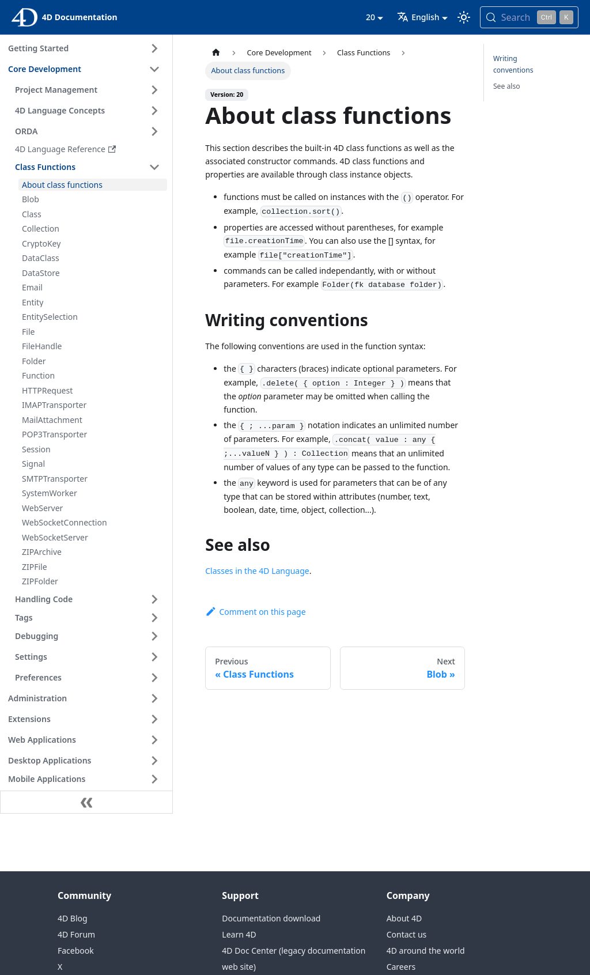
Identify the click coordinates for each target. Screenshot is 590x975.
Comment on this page (255, 611)
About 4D (404, 918)
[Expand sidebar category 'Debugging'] (154, 636)
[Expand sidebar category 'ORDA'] (154, 131)
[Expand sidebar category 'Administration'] (154, 698)
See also (506, 86)
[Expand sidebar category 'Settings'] (154, 657)
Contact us (407, 934)
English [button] (418, 17)
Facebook (76, 950)
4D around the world (426, 950)
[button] (89, 618)
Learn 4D (239, 934)
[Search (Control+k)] (529, 17)
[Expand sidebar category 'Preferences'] (154, 677)
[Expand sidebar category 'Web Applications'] (154, 740)
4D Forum (76, 934)
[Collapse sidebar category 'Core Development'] (154, 69)
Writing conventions (513, 64)
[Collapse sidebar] (86, 802)
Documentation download (271, 918)
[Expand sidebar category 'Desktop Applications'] (154, 760)
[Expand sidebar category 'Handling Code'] (154, 599)
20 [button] (370, 17)
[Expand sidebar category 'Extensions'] (154, 719)
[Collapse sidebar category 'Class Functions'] (154, 167)
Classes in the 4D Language (257, 570)
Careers (401, 966)
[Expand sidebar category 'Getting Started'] (154, 48)
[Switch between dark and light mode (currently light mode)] (464, 17)
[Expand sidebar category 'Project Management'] (154, 90)
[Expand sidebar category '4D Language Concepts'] (154, 110)
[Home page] (216, 53)
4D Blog (73, 918)
